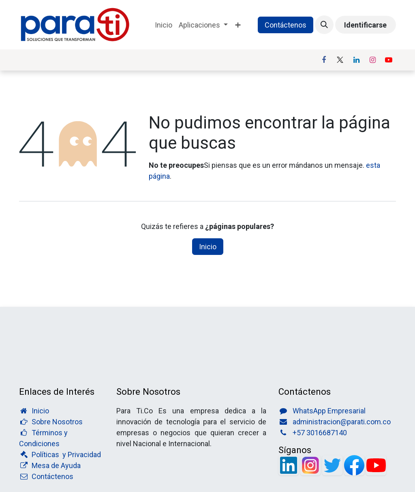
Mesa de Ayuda (56, 465)
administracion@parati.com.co (342, 421)
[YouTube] (388, 60)
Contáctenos (285, 25)
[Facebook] (324, 60)
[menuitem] (163, 25)
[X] (340, 60)
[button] (324, 24)
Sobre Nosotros (57, 421)
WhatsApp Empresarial (329, 410)
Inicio (207, 246)
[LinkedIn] (356, 60)
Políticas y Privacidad (66, 454)
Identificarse (365, 25)
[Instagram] (372, 60)
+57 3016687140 (320, 432)
